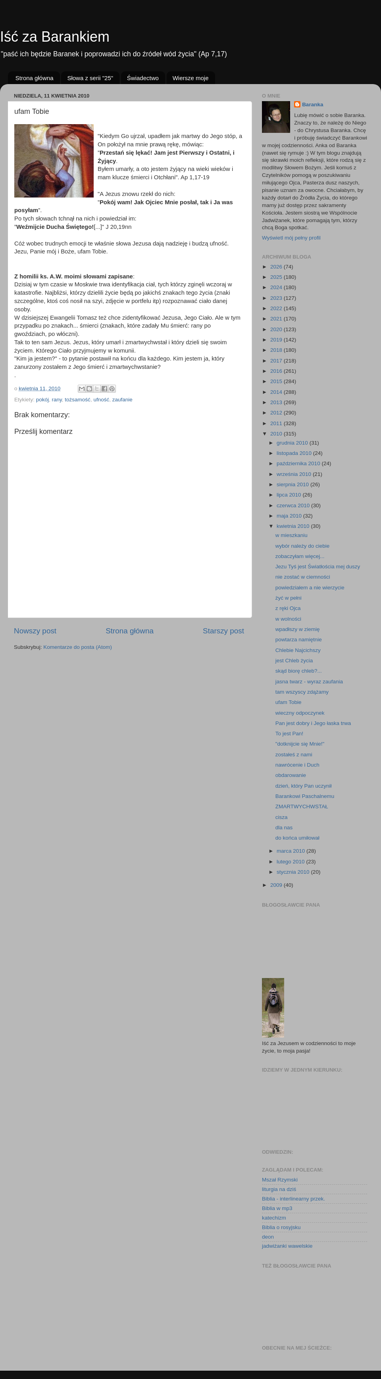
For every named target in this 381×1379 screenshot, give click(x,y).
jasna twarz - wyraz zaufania (309, 682)
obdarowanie (290, 775)
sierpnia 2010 (293, 484)
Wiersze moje (191, 78)
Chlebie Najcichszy (298, 650)
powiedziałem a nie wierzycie (309, 588)
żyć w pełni (288, 598)
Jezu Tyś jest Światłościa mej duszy (317, 567)
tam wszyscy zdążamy (302, 692)
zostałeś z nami (293, 755)
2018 (277, 350)
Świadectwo (143, 78)
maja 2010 (290, 516)
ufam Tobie (288, 702)
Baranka (312, 104)
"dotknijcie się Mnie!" (300, 744)
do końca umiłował (297, 838)
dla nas (284, 827)
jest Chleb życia (294, 661)
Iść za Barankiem (55, 37)
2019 (277, 340)
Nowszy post (35, 631)
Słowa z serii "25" (90, 78)
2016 (277, 371)
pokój (42, 400)
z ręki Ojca (288, 608)
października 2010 (299, 463)
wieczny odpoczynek (300, 713)
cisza (281, 817)
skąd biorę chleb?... (298, 671)
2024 (277, 287)
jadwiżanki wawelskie (287, 1246)
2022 (277, 308)
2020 (277, 329)
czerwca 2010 (294, 505)
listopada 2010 (295, 453)
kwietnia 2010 (294, 526)
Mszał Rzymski (280, 1180)
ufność (101, 400)
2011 (277, 423)
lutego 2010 (291, 862)
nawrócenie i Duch (297, 765)
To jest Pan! (289, 733)
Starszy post (223, 631)
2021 (277, 319)
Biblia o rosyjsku (281, 1227)
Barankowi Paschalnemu (305, 796)
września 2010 (295, 474)
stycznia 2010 (294, 872)
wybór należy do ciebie (302, 546)
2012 (277, 413)
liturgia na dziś (279, 1189)
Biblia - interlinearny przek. (293, 1199)
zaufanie (122, 400)
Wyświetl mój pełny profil (291, 238)
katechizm (274, 1218)
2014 (277, 392)
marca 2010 (291, 851)
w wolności (288, 619)
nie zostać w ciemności (302, 577)
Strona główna (34, 78)
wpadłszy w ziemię (297, 629)
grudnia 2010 (293, 443)
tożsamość (77, 400)
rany (57, 400)
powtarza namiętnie (298, 640)
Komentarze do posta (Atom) (77, 647)
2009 (277, 885)
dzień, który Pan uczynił (303, 786)
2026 (277, 267)
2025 (277, 277)
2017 (277, 361)
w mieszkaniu (291, 535)
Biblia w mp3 (277, 1208)
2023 (277, 298)
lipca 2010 (289, 495)
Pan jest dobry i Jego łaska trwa (313, 723)
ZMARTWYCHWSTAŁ (301, 806)
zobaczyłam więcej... (300, 556)
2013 (277, 402)
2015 (277, 381)
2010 (277, 434)
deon (268, 1237)
